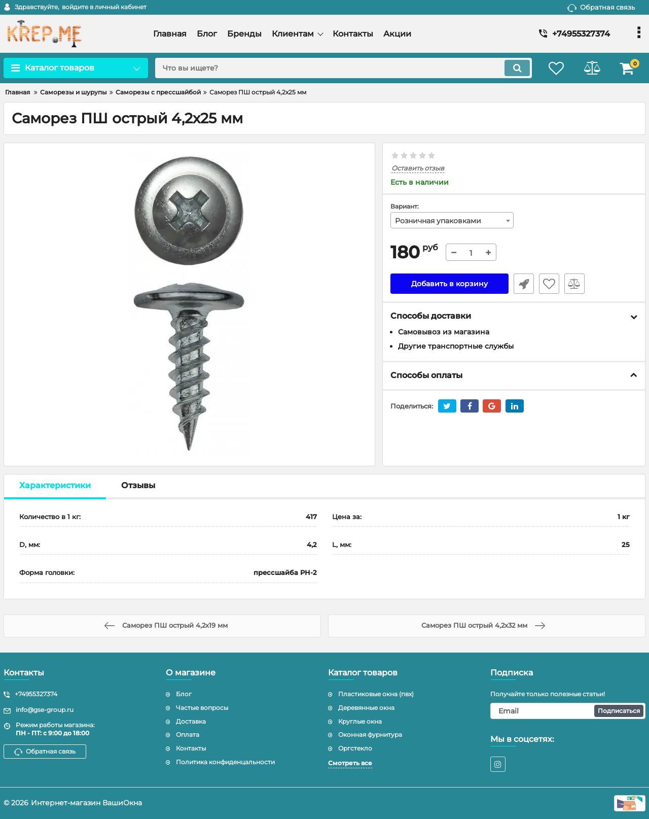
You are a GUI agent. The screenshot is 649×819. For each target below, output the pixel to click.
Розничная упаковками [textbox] (438, 220)
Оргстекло (355, 748)
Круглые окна (360, 721)
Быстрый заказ (524, 284)
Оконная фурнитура (370, 734)
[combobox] (452, 220)
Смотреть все (350, 763)
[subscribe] (567, 711)
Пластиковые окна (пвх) (376, 694)
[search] (343, 68)
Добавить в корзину (449, 283)
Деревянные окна (366, 707)
